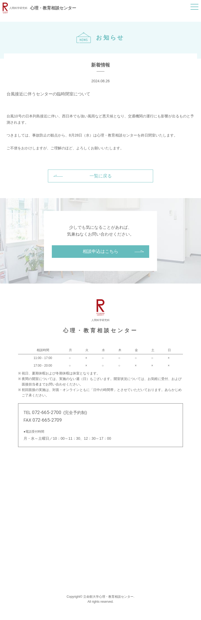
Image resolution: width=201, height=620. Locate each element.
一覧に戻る (101, 175)
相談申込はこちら (100, 251)
